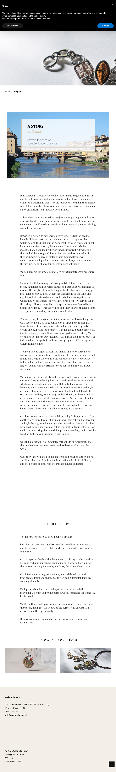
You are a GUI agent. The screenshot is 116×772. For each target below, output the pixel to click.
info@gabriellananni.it (16, 715)
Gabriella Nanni (13, 697)
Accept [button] (105, 26)
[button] (112, 4)
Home (8, 92)
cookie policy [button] (39, 16)
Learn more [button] (12, 26)
